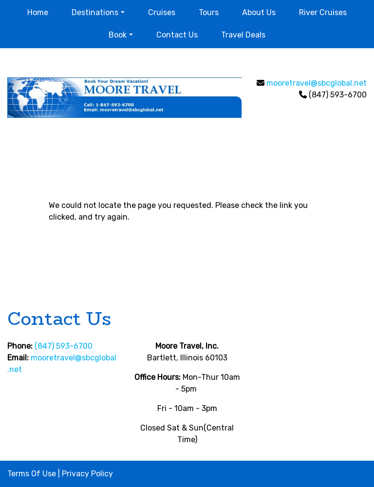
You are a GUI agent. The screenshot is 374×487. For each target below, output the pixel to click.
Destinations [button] (95, 12)
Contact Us (177, 34)
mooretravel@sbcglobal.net (316, 83)
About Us (259, 12)
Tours (209, 12)
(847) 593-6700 (64, 346)
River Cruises (323, 12)
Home (37, 12)
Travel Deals (243, 34)
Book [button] (118, 34)
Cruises (161, 12)
